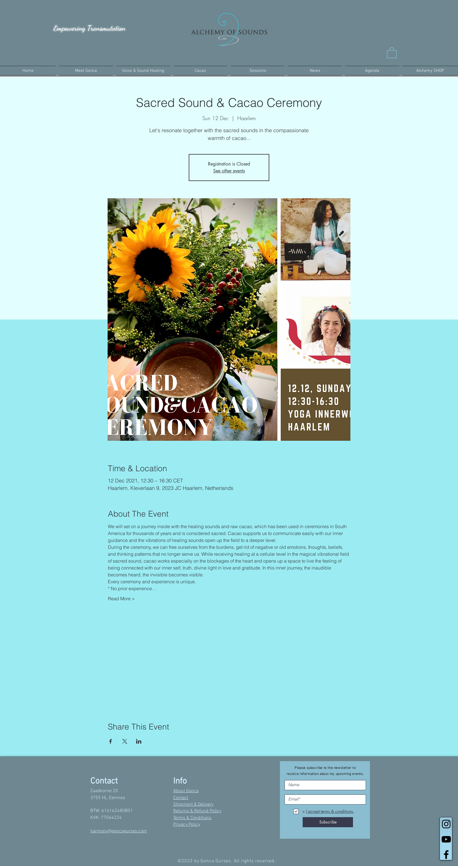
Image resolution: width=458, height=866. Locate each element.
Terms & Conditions (192, 818)
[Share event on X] (124, 741)
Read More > (121, 598)
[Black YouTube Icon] (446, 839)
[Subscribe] (328, 822)
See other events (229, 171)
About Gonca (186, 791)
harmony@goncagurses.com (118, 831)
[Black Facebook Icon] (446, 854)
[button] (392, 52)
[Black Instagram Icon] (446, 824)
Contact (180, 798)
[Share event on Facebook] (110, 741)
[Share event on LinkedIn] (139, 741)
